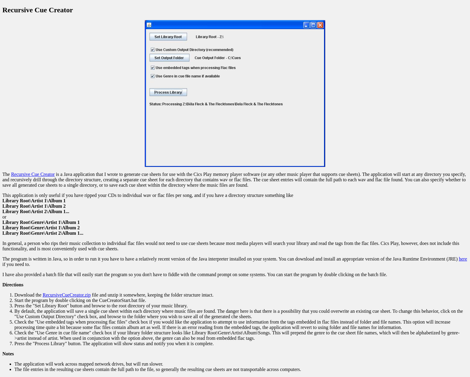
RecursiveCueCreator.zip (67, 294)
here (463, 258)
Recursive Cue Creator (33, 174)
